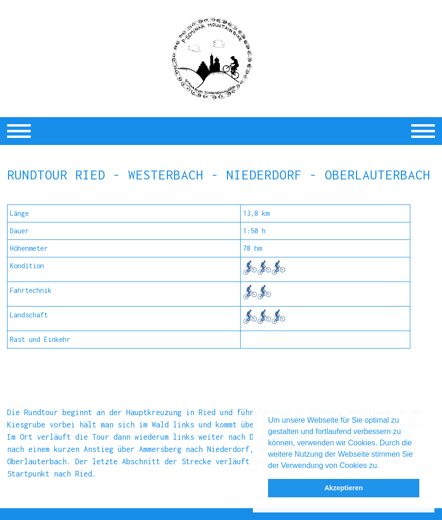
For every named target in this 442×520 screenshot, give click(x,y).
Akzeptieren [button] (343, 488)
